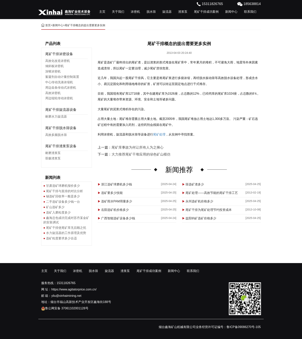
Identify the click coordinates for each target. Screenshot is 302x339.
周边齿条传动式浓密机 (60, 87)
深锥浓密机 (53, 71)
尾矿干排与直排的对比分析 (64, 191)
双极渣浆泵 (53, 158)
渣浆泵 (182, 11)
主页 (102, 11)
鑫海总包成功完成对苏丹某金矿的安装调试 (66, 220)
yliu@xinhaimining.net (66, 295)
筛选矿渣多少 (194, 184)
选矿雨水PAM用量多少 (116, 201)
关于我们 (118, 11)
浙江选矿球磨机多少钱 (116, 184)
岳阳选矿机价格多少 (115, 209)
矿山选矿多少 (55, 207)
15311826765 (66, 283)
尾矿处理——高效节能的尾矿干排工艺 (211, 192)
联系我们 (250, 11)
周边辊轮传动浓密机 (59, 98)
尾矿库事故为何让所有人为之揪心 (138, 147)
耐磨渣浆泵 (53, 153)
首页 (48, 25)
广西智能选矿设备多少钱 (118, 218)
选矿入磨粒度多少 (58, 212)
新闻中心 (231, 11)
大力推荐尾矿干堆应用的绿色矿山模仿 (141, 154)
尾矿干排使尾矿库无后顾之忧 (66, 227)
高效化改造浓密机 (57, 60)
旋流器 (167, 11)
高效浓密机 (53, 93)
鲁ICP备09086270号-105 (243, 327)
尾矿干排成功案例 (206, 11)
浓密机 (135, 11)
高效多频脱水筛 (56, 134)
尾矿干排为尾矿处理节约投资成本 (208, 209)
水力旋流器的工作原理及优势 (66, 233)
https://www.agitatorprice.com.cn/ (73, 289)
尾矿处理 (159, 134)
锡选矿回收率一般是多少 (63, 196)
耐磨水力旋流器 (56, 116)
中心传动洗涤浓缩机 (59, 82)
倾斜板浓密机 (54, 66)
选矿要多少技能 (112, 192)
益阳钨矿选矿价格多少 (200, 218)
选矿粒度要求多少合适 (61, 238)
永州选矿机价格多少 (199, 201)
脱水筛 (151, 11)
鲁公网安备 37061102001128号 (64, 308)
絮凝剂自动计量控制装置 (62, 76)
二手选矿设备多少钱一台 (63, 201)
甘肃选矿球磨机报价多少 (63, 185)
